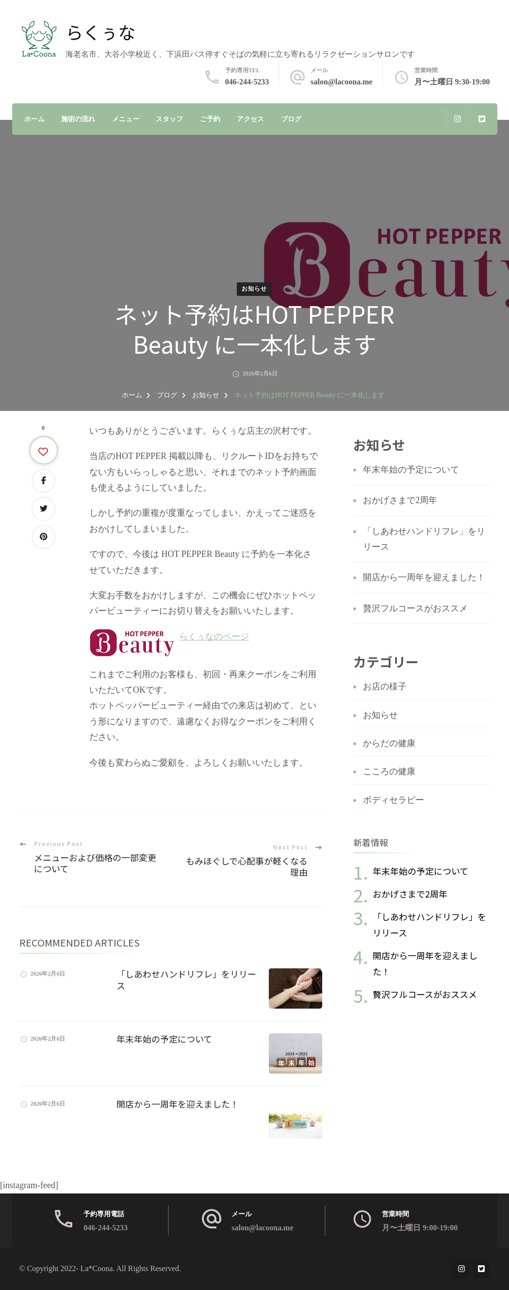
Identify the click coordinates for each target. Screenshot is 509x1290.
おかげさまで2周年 (400, 500)
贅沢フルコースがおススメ (415, 608)
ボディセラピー (393, 800)
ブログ (291, 119)
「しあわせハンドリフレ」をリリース (186, 979)
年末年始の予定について (164, 1038)
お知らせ (254, 288)
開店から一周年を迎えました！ (177, 1103)
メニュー (125, 119)
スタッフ (169, 119)
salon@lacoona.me (341, 82)
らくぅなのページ (214, 636)
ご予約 (210, 119)
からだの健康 (389, 743)
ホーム (34, 119)
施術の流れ (78, 119)
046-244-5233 (247, 82)
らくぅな (100, 31)
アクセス (250, 119)
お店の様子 (385, 686)
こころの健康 (389, 771)
